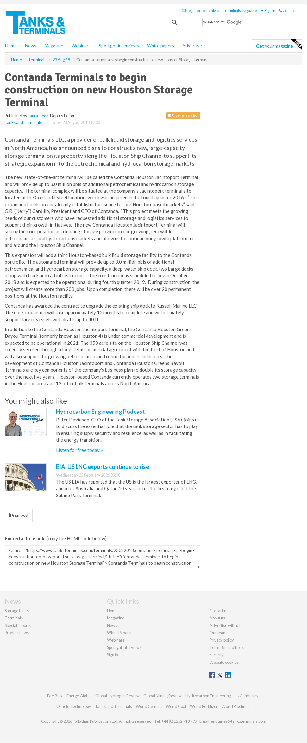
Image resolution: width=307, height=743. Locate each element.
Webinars (81, 45)
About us (217, 617)
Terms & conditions (227, 647)
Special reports (18, 625)
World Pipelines (235, 706)
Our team (218, 632)
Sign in (268, 11)
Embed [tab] (18, 515)
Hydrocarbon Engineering (208, 695)
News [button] (30, 45)
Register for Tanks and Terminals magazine (219, 11)
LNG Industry (247, 695)
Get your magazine (279, 45)
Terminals (14, 617)
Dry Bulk (55, 695)
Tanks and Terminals (23, 122)
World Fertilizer (204, 706)
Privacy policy (222, 640)
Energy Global (78, 695)
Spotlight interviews (119, 45)
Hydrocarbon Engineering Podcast (100, 411)
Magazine (54, 45)
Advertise (192, 45)
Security (217, 654)
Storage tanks (17, 610)
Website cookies (224, 662)
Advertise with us (225, 625)
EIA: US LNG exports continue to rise (102, 466)
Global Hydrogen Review (117, 695)
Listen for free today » (79, 450)
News (112, 625)
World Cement (149, 706)
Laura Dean (38, 115)
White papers (160, 45)
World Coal (176, 706)
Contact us (290, 11)
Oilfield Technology (73, 706)
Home (11, 45)
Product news (17, 632)
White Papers (119, 632)
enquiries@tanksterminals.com (238, 721)
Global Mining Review (162, 695)
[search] (240, 22)
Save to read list (183, 115)
